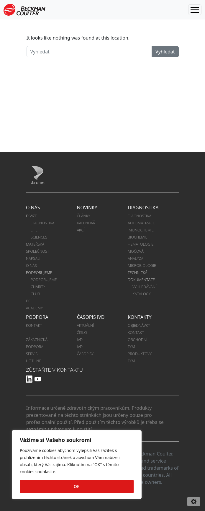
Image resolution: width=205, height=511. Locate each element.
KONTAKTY (140, 317)
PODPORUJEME (39, 272)
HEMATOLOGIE (140, 244)
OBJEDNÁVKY (139, 325)
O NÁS (33, 207)
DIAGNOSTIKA (42, 223)
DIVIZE (31, 215)
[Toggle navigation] (194, 9)
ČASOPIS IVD (90, 317)
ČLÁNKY (83, 215)
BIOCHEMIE (137, 237)
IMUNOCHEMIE (141, 230)
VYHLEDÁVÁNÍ (144, 286)
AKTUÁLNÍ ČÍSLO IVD (86, 332)
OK (77, 486)
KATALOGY (141, 293)
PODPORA (37, 317)
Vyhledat (165, 51)
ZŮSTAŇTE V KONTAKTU (54, 370)
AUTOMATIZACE (141, 223)
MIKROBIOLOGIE (142, 265)
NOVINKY (87, 207)
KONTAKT (136, 332)
